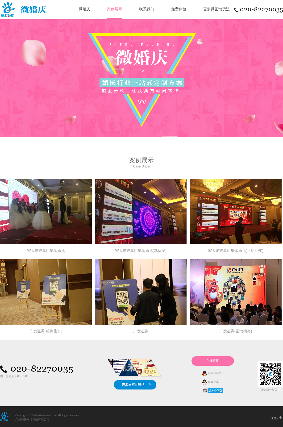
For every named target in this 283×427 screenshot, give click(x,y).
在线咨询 (212, 361)
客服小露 (213, 382)
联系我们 (146, 9)
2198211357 (214, 373)
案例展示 (114, 9)
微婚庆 (84, 9)
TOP (274, 418)
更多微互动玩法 (216, 9)
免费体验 (178, 9)
